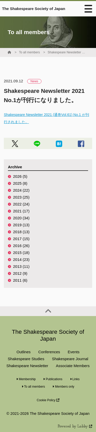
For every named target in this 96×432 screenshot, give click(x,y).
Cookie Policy (48, 400)
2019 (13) (21, 225)
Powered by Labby (75, 426)
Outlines (24, 352)
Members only (63, 386)
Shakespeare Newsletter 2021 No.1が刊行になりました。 (67, 52)
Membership (26, 379)
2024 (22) (21, 190)
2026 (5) (20, 176)
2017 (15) (21, 239)
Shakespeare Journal (70, 359)
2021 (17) (21, 211)
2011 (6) (20, 280)
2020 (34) (21, 218)
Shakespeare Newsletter (27, 366)
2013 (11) (21, 266)
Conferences (49, 352)
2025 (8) (20, 183)
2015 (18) (21, 252)
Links (75, 379)
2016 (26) (21, 245)
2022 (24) (21, 204)
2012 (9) (20, 273)
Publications (52, 379)
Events (74, 352)
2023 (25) (21, 197)
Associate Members (73, 366)
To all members (29, 52)
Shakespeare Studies (26, 359)
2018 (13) (21, 232)
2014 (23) (21, 259)
